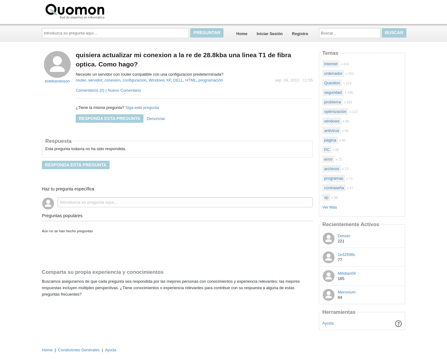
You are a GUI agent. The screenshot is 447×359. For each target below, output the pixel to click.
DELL (178, 80)
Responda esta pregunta (109, 118)
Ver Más (329, 207)
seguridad (333, 92)
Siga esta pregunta (142, 107)
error (328, 159)
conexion (112, 80)
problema (332, 102)
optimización (335, 111)
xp (326, 197)
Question (332, 83)
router (81, 80)
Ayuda (328, 323)
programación (211, 80)
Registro (300, 33)
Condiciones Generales (79, 350)
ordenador (333, 73)
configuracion (135, 80)
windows (332, 121)
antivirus (331, 130)
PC (327, 149)
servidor (95, 80)
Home (242, 33)
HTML (190, 80)
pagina (330, 140)
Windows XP (160, 80)
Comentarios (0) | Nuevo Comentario (108, 90)
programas (333, 178)
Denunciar (156, 118)
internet (330, 64)
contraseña (334, 187)
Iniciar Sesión (270, 33)
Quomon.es (94, 11)
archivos (331, 168)
